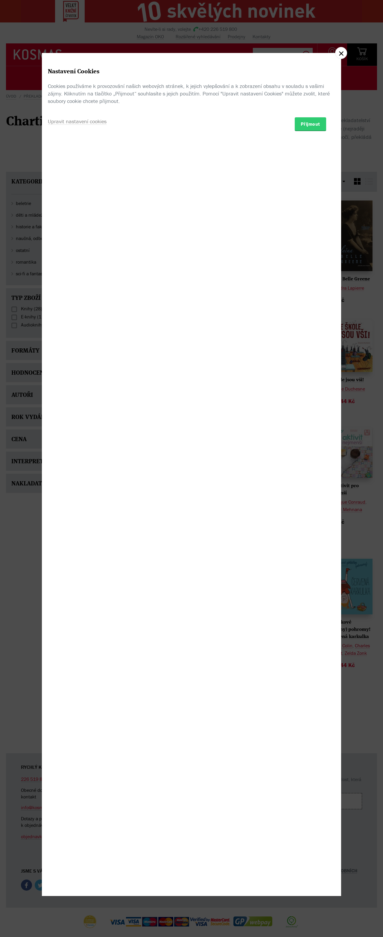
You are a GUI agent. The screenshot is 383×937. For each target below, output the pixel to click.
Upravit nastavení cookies (77, 500)
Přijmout (310, 503)
